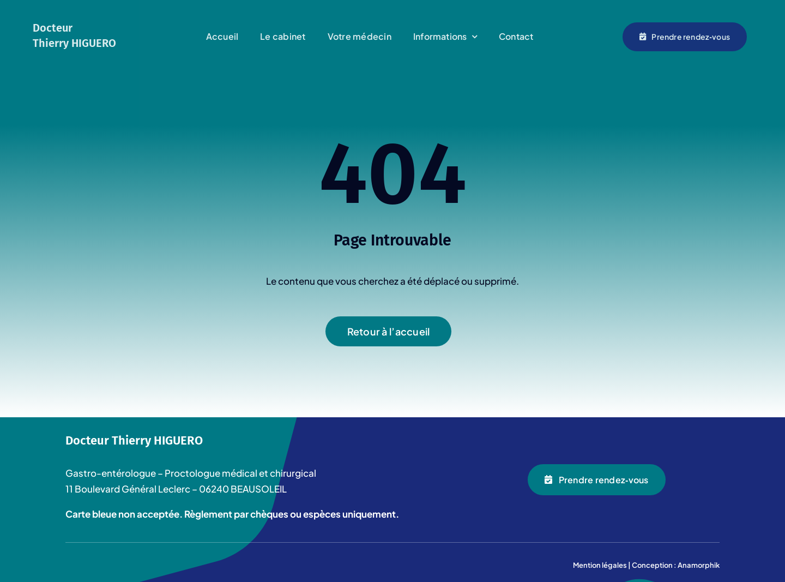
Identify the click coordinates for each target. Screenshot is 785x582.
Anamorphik (699, 565)
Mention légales (600, 565)
